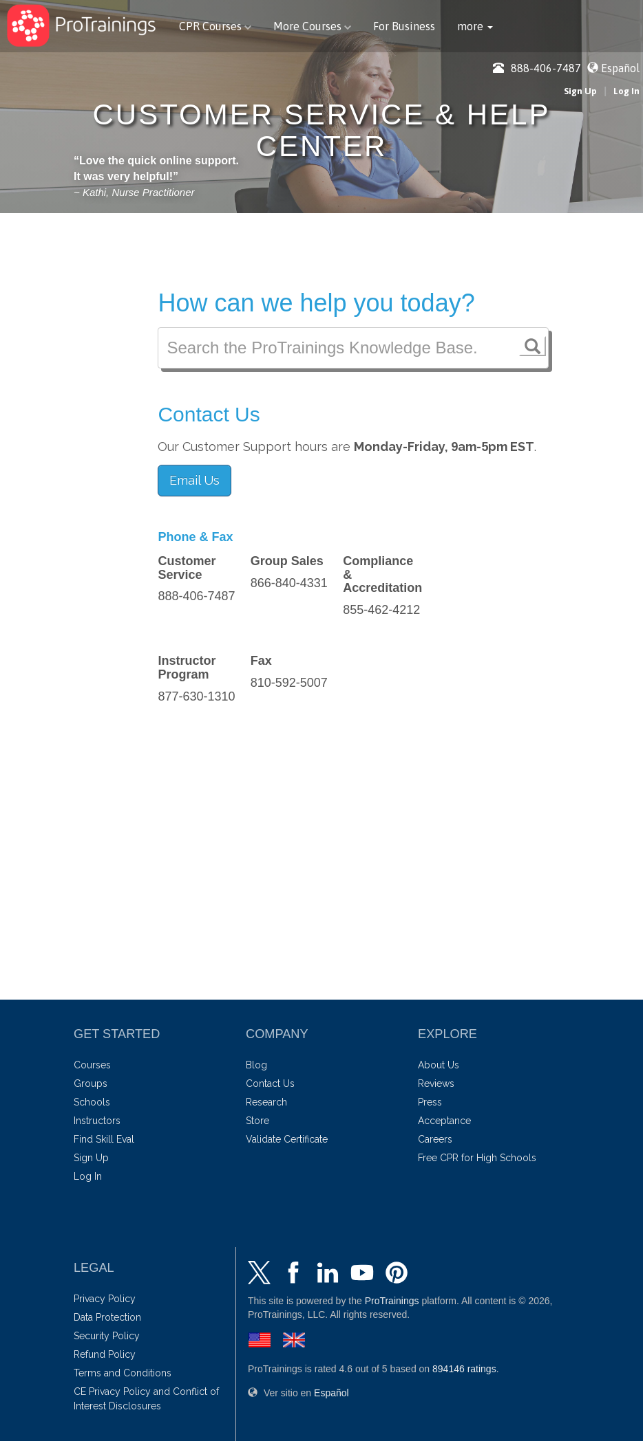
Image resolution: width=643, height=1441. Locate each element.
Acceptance (444, 1120)
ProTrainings (392, 1300)
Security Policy (107, 1335)
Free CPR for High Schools (477, 1157)
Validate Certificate (287, 1139)
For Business (404, 26)
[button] (475, 26)
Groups (90, 1083)
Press (430, 1102)
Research (266, 1102)
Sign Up (580, 91)
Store (257, 1120)
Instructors (97, 1120)
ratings (464, 1368)
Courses (92, 1064)
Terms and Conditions (122, 1372)
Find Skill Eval (104, 1139)
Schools (92, 1102)
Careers (435, 1139)
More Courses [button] (312, 26)
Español (620, 68)
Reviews (436, 1083)
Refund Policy (105, 1354)
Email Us (194, 480)
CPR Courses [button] (215, 26)
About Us (438, 1064)
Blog (256, 1064)
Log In (626, 91)
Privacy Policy (105, 1298)
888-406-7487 (537, 68)
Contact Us (270, 1083)
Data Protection (107, 1317)
